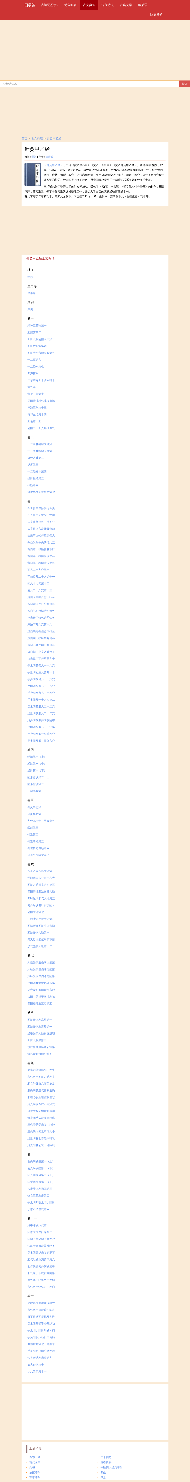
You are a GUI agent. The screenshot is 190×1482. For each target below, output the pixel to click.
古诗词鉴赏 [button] (50, 5)
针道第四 (32, 834)
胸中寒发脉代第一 (38, 1225)
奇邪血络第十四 (37, 414)
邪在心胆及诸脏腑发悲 (41, 1097)
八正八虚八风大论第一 (41, 871)
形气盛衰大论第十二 (39, 946)
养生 (103, 1472)
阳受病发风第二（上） (41, 1175)
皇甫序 (31, 293)
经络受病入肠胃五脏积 (41, 1033)
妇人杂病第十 (35, 1364)
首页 (24, 138)
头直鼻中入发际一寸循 (41, 515)
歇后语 (142, 5)
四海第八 (32, 373)
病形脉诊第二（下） (39, 784)
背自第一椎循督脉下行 (41, 549)
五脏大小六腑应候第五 (41, 352)
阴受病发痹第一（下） (41, 1168)
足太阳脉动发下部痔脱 (41, 1145)
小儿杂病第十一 (37, 1371)
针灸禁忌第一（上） (39, 807)
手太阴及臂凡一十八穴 (41, 665)
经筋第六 (32, 485)
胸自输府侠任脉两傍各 (41, 604)
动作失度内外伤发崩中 (41, 1266)
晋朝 (34, 156)
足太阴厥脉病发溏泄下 (41, 1252)
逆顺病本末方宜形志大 (41, 877)
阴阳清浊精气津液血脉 (41, 400)
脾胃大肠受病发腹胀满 (41, 1111)
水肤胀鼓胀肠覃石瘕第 (41, 1047)
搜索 (184, 83)
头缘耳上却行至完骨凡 (41, 535)
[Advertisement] (95, 49)
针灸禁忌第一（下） (39, 814)
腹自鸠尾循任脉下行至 (41, 631)
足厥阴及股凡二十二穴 (41, 713)
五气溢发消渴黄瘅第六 (41, 1259)
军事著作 (34, 1477)
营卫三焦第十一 (37, 393)
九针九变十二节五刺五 (41, 820)
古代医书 (34, 1462)
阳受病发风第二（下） (41, 1181)
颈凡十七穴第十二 (38, 583)
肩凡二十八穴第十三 (39, 590)
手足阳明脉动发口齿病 (41, 1337)
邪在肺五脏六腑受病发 (41, 1083)
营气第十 (32, 387)
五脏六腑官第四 (37, 346)
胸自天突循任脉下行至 (41, 597)
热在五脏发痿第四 (38, 1195)
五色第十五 (34, 421)
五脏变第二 (34, 332)
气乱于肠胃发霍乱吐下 (41, 1245)
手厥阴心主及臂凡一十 (41, 672)
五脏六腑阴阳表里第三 (41, 339)
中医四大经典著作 (111, 1467)
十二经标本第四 (37, 471)
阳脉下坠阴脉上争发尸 (41, 1239)
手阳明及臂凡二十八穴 (41, 686)
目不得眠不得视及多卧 (41, 1316)
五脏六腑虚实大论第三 (41, 884)
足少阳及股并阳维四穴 (41, 733)
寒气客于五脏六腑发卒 (41, 1076)
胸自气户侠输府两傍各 (41, 610)
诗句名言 (70, 5)
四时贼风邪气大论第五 (41, 898)
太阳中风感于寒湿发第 (41, 996)
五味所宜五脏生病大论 (41, 925)
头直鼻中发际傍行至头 (41, 508)
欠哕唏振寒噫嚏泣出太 (41, 1303)
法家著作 (34, 1472)
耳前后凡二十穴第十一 (41, 576)
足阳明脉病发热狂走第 (41, 983)
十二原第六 (34, 359)
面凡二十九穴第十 (38, 569)
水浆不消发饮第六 (38, 1209)
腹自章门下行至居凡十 (41, 658)
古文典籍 (89, 5)
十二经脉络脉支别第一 (41, 444)
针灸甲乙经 (54, 138)
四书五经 (34, 1457)
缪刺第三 (32, 827)
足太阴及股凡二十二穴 (41, 706)
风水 (103, 1477)
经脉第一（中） (37, 763)
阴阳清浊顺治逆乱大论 (41, 891)
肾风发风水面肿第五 (39, 1053)
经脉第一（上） (37, 756)
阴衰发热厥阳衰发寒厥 (41, 989)
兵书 (32, 1467)
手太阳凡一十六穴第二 (41, 699)
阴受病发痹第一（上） (41, 1161)
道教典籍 (105, 1462)
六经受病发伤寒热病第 (41, 962)
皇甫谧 (49, 156)
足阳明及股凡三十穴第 (41, 727)
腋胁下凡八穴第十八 (39, 624)
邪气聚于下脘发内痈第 (41, 1273)
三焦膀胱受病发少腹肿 (41, 1124)
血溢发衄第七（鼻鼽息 (41, 1344)
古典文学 (126, 5)
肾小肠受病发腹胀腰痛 (41, 1117)
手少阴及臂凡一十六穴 (41, 679)
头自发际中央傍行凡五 (41, 542)
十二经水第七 (35, 366)
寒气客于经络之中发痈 (41, 1280)
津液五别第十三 (37, 407)
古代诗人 (107, 5)
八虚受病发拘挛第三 (39, 1188)
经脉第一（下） (37, 770)
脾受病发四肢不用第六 (41, 1104)
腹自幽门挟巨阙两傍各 (41, 638)
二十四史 (105, 1457)
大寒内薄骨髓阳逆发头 (41, 1069)
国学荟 (29, 5)
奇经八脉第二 (35, 457)
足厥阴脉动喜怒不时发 (41, 1138)
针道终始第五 (35, 841)
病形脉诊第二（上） (39, 777)
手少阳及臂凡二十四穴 (41, 692)
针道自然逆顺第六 (38, 848)
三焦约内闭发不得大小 (41, 1131)
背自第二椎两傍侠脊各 (41, 562)
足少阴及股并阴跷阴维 (41, 720)
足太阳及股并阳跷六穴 (41, 740)
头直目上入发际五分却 (41, 528)
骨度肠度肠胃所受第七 (41, 492)
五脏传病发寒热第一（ (41, 1019)
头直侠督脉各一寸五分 (41, 521)
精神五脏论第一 (37, 325)
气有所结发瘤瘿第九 (39, 1357)
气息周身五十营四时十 (41, 380)
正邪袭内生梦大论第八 (41, 918)
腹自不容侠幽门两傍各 (41, 645)
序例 (30, 309)
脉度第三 (32, 464)
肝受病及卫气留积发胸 (41, 1090)
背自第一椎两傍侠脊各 (41, 556)
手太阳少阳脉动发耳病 (41, 1330)
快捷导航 (156, 14)
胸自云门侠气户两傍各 (41, 617)
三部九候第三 (35, 790)
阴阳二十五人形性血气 (41, 428)
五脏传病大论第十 (38, 932)
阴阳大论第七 (35, 912)
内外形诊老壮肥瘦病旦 (41, 905)
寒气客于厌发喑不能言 (41, 1309)
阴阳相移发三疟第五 (39, 1003)
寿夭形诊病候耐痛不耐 (41, 939)
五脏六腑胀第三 (37, 1040)
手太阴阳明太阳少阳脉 (41, 1202)
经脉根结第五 (35, 478)
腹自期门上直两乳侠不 (41, 651)
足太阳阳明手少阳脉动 (41, 1323)
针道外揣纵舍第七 (38, 855)
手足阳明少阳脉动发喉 (41, 1350)
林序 (30, 277)
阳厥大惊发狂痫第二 (39, 1232)
